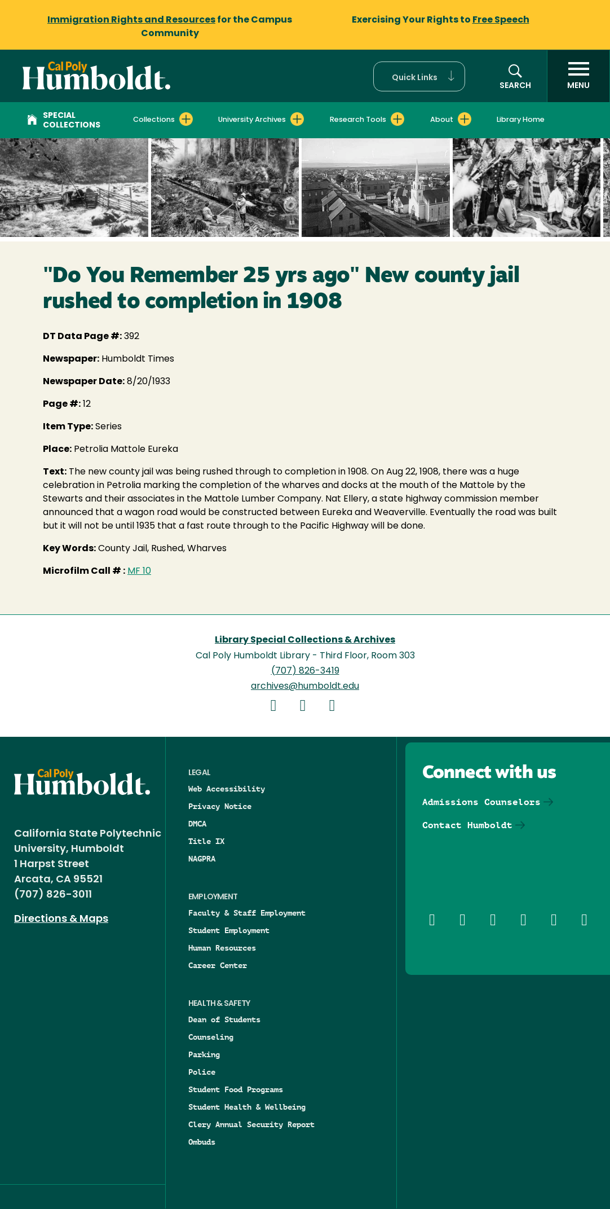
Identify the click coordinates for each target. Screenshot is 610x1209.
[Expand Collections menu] (186, 119)
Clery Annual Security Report (251, 1124)
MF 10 (139, 571)
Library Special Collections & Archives (305, 640)
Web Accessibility (226, 788)
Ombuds (201, 1141)
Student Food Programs (235, 1089)
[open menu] (578, 76)
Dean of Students (224, 1019)
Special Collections (63, 121)
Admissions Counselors (481, 802)
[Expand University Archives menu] (297, 119)
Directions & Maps (61, 919)
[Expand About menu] (464, 119)
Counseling (210, 1036)
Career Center (217, 965)
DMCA (197, 823)
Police (201, 1071)
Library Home (521, 120)
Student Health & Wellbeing (247, 1106)
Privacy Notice (219, 806)
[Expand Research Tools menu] (397, 119)
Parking (204, 1054)
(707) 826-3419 (305, 671)
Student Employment (228, 930)
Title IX (206, 841)
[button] (419, 76)
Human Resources (222, 947)
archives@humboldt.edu (305, 686)
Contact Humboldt (467, 825)
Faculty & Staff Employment (247, 912)
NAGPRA (201, 858)
